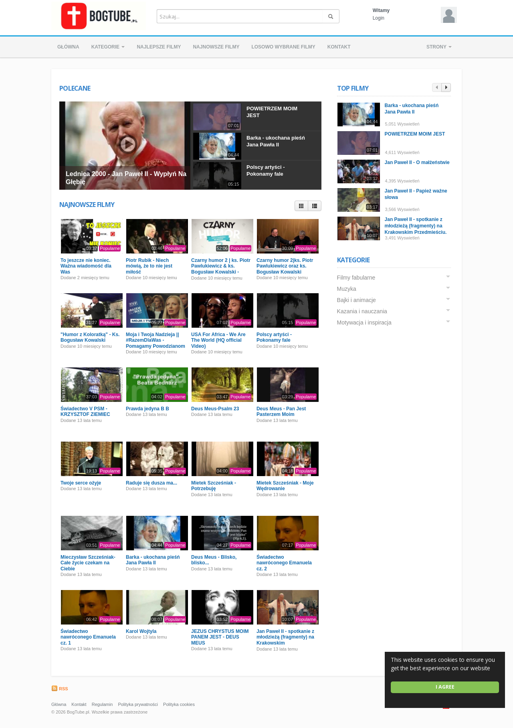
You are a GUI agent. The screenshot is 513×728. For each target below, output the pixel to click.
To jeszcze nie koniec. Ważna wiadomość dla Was (86, 266)
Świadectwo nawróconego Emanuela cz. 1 (88, 637)
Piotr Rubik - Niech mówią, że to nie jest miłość (149, 266)
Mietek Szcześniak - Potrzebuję (213, 485)
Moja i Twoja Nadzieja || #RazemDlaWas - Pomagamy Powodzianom (155, 340)
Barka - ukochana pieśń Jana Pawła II (275, 141)
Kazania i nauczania (363, 311)
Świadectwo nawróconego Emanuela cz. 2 (284, 563)
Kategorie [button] (108, 47)
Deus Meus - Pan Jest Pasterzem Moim (281, 411)
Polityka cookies (179, 704)
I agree (445, 686)
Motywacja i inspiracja (365, 322)
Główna (68, 47)
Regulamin (102, 704)
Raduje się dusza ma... (151, 483)
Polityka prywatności (138, 704)
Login (378, 18)
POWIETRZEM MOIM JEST (416, 134)
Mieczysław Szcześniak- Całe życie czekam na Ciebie (88, 563)
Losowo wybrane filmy (283, 47)
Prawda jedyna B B (147, 409)
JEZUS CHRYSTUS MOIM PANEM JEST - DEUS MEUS (220, 637)
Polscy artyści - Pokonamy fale (265, 170)
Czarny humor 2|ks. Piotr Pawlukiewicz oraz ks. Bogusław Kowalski (284, 266)
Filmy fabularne (357, 277)
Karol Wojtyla (141, 631)
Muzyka (347, 289)
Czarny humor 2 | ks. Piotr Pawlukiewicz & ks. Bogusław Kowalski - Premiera (220, 269)
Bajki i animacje (357, 300)
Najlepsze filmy (159, 47)
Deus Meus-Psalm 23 (215, 409)
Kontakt (339, 47)
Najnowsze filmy (216, 47)
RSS (59, 688)
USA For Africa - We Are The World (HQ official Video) (218, 340)
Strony (439, 47)
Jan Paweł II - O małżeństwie (418, 162)
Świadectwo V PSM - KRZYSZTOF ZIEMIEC (85, 411)
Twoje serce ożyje (81, 483)
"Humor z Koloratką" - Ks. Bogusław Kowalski (90, 337)
